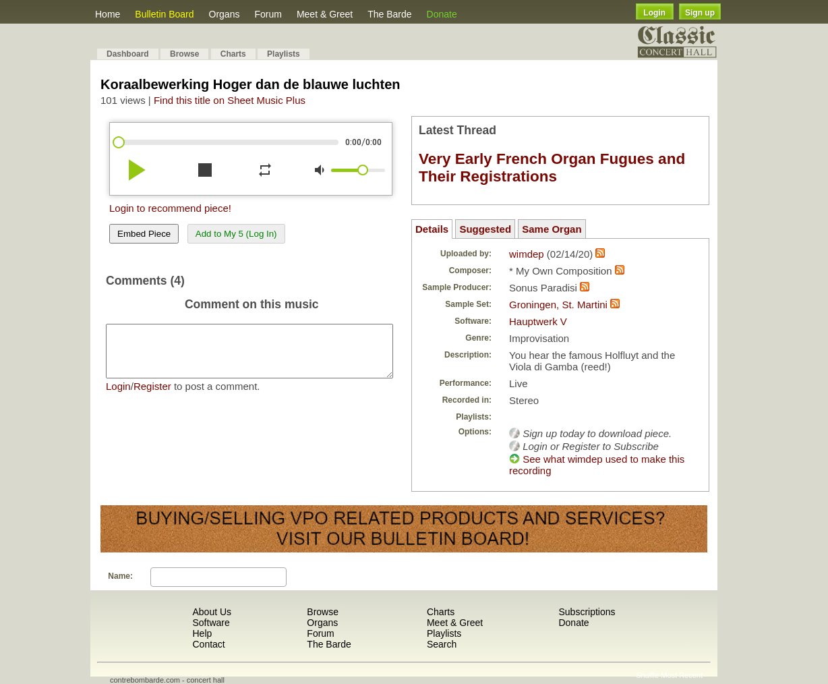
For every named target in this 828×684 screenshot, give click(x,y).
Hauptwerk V (538, 321)
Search (441, 644)
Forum (267, 14)
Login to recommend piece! (170, 208)
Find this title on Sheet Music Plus (229, 100)
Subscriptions (586, 611)
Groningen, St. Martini (558, 304)
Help (202, 633)
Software (210, 622)
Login (654, 13)
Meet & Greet (325, 14)
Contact (208, 644)
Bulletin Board (164, 14)
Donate (442, 14)
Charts (233, 54)
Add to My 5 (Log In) (236, 234)
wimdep (526, 254)
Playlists (283, 54)
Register (152, 396)
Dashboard (128, 54)
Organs (224, 14)
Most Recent (682, 675)
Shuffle (647, 675)
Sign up (700, 13)
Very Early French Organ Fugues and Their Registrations (552, 167)
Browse (184, 54)
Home (107, 14)
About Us (211, 611)
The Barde (389, 14)
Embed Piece (144, 234)
